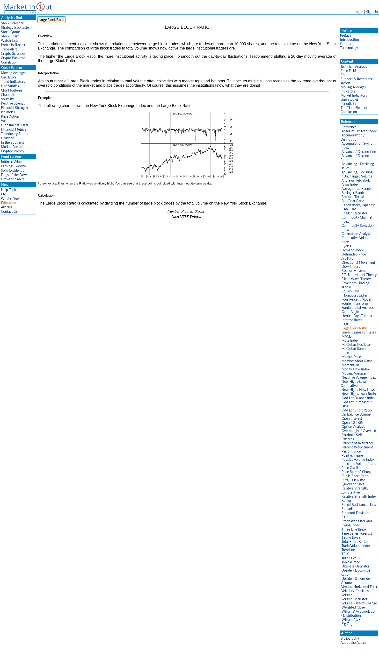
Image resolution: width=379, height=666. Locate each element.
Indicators (348, 91)
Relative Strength (14, 103)
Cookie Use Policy (210, 660)
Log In (358, 12)
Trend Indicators (13, 81)
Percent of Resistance (358, 443)
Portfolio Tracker (13, 45)
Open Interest (352, 418)
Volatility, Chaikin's (355, 591)
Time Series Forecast (357, 533)
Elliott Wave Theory (356, 279)
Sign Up (372, 12)
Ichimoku (8, 112)
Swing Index (351, 525)
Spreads (347, 509)
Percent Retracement (357, 447)
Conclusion (349, 112)
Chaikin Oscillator (354, 213)
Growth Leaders (12, 179)
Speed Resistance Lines (359, 505)
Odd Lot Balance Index (358, 398)
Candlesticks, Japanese (358, 205)
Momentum (350, 365)
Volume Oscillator (354, 599)
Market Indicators (354, 95)
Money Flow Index (355, 369)
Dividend (7, 138)
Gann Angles (351, 312)
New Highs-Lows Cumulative (354, 383)
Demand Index (353, 250)
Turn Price (349, 558)
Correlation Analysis (356, 234)
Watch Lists (9, 40)
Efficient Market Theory (359, 275)
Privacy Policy (155, 660)
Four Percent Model (356, 299)
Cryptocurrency (12, 151)
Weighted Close (353, 607)
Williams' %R (351, 619)
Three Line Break (354, 529)
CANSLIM (349, 209)
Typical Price (351, 562)
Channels (8, 94)
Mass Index (350, 340)
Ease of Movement (356, 271)
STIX (345, 517)
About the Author (354, 642)
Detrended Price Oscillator (353, 256)
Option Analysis (353, 427)
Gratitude (347, 44)
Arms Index (350, 184)
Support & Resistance (357, 79)
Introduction (349, 39)
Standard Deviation (356, 513)
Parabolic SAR (352, 435)
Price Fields (349, 71)
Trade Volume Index (356, 546)
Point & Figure (352, 455)
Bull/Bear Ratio (353, 201)
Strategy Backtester (15, 27)
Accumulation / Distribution (353, 137)
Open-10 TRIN (353, 422)
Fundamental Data (15, 125)
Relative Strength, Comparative (354, 490)
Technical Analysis (354, 66)
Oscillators (8, 77)
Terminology (349, 48)
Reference (349, 127)
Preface (345, 35)
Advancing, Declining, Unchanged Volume (357, 174)
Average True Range (356, 188)
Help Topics (9, 190)
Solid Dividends (12, 170)
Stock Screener (12, 23)
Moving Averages (13, 73)
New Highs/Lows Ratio (359, 394)
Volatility (7, 99)
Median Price (351, 357)
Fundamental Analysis (358, 307)
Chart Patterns (11, 90)
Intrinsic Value (11, 162)
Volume (6, 121)
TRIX (345, 554)
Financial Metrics (13, 129)
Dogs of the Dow (14, 175)
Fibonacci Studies (355, 295)
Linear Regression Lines (359, 332)
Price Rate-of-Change (357, 472)
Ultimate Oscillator (355, 566)
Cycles (346, 246)
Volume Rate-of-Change (359, 603)
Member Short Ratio (357, 361)
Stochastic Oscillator (357, 521)
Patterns (348, 439)
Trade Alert (9, 49)
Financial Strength (14, 108)
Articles (6, 207)
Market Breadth (12, 147)
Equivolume (350, 291)
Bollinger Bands (353, 193)
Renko (346, 500)
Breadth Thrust (353, 197)
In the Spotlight (12, 142)
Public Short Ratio (355, 476)
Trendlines (349, 550)
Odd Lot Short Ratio (357, 410)
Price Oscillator (353, 468)
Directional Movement (358, 262)
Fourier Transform (355, 303)
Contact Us (9, 211)
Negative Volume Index (359, 377)
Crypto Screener (13, 53)
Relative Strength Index (359, 496)
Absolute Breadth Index (359, 131)
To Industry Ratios (14, 134)
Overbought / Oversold (359, 431)
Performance (351, 451)
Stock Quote (10, 32)
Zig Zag (347, 624)
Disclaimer (134, 660)
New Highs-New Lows (358, 390)
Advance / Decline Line (359, 151)
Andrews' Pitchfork (356, 180)
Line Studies (10, 86)
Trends (345, 83)
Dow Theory (351, 266)
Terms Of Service (181, 660)
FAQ (4, 194)
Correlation (9, 62)
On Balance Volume (356, 414)
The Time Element (354, 108)
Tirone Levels (351, 537)
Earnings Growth (13, 166)
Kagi (345, 324)
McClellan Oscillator (356, 344)
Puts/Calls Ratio (353, 480)
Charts (345, 75)
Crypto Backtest (13, 58)
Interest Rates (352, 320)
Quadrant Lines (353, 484)
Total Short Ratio (354, 541)
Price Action (10, 116)
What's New (10, 198)
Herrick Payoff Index (357, 316)
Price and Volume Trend (359, 463)
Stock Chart (10, 36)
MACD (347, 336)
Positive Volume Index (358, 459)
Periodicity (348, 103)
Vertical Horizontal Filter (359, 587)
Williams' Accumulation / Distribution (359, 613)
